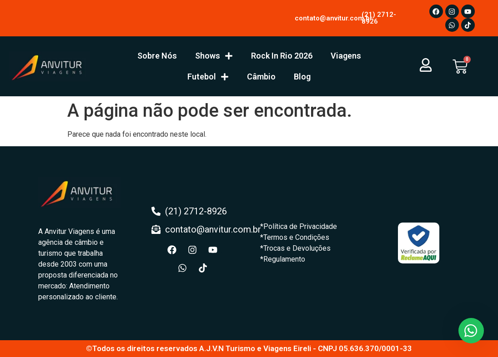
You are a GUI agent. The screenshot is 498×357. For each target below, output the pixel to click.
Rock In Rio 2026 (281, 55)
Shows (214, 55)
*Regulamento (282, 259)
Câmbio (261, 76)
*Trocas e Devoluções (295, 248)
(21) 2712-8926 (379, 17)
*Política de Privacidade (298, 226)
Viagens (346, 55)
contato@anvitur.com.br (333, 18)
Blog (302, 76)
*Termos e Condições (294, 237)
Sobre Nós (157, 55)
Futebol (208, 76)
